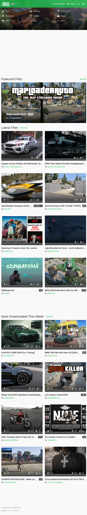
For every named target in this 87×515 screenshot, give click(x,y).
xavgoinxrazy (53, 251)
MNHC (7, 293)
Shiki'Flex (8, 251)
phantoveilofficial (11, 440)
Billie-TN (51, 293)
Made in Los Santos (10, 510)
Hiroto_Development (13, 167)
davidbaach (9, 355)
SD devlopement (55, 209)
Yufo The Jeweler (55, 482)
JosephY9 (52, 440)
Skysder (7, 209)
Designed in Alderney (11, 507)
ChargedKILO (54, 398)
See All (82, 79)
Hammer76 (52, 355)
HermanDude (10, 482)
